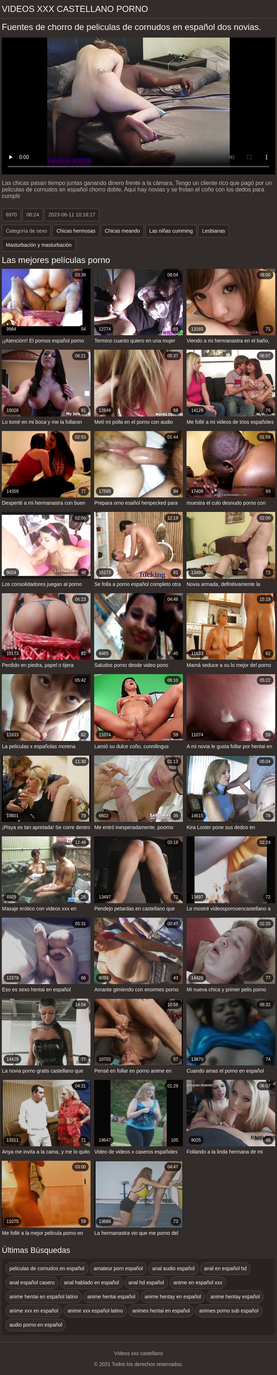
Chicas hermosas (75, 231)
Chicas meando (122, 231)
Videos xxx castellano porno (75, 9)
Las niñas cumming (171, 231)
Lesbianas (213, 231)
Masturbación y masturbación (39, 245)
